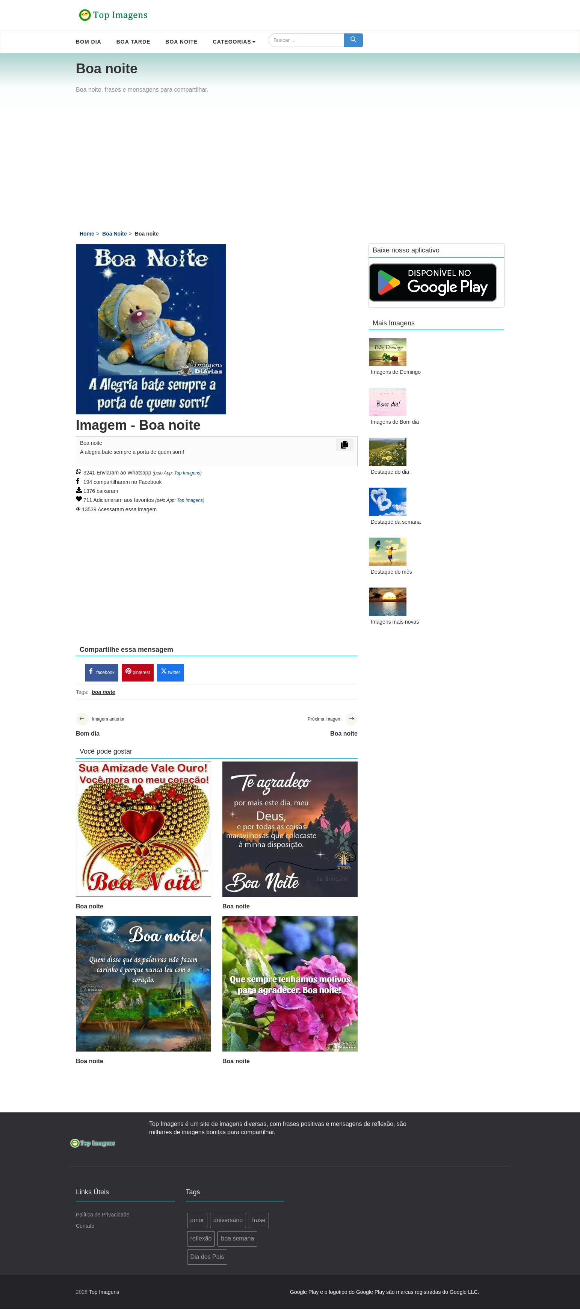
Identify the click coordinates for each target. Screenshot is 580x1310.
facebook (102, 672)
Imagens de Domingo (396, 372)
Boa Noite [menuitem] (181, 42)
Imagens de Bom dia (395, 422)
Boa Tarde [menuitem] (133, 42)
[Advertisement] (290, 163)
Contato (85, 1227)
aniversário (228, 1221)
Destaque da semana (396, 522)
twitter (170, 672)
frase (259, 1221)
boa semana (237, 1239)
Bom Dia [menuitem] (88, 42)
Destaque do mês (391, 572)
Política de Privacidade (102, 1216)
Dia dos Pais (207, 1257)
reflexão (201, 1239)
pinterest (137, 672)
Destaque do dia (390, 472)
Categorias (234, 42)
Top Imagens (187, 473)
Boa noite (89, 907)
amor (197, 1221)
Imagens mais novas (395, 622)
